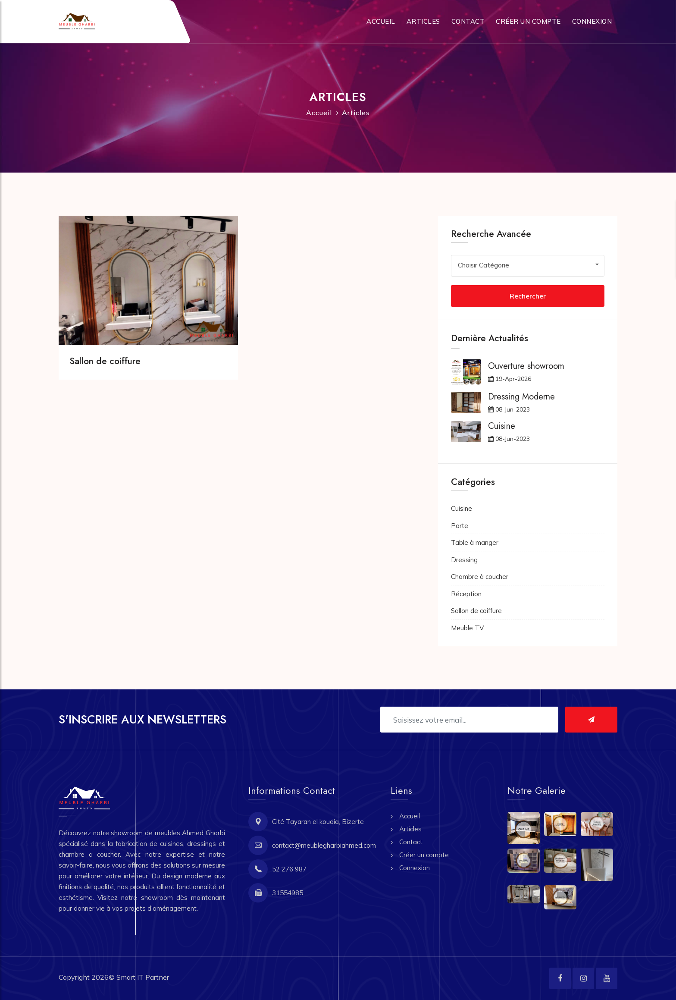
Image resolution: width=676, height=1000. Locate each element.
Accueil (380, 21)
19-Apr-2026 (509, 379)
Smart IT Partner (142, 977)
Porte (459, 526)
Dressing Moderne (521, 396)
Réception (466, 594)
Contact (468, 21)
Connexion (592, 21)
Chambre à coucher (479, 576)
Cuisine (501, 426)
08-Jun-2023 (509, 409)
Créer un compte (528, 21)
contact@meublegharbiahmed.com (324, 845)
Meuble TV (467, 628)
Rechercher (528, 296)
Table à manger (474, 542)
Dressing (464, 560)
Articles (423, 21)
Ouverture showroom (526, 366)
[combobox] (527, 264)
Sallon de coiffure (105, 361)
